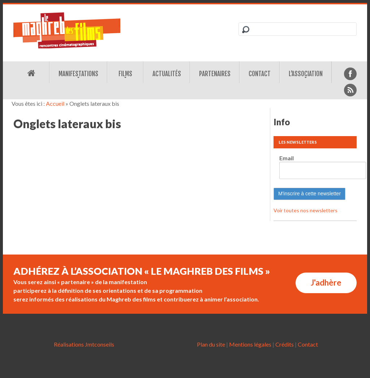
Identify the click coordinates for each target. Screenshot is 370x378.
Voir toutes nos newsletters (305, 210)
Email (286, 158)
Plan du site (211, 344)
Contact (260, 74)
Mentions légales (250, 344)
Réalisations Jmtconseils (84, 344)
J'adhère (326, 282)
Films (125, 74)
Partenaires (215, 74)
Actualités (166, 74)
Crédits (284, 344)
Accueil (55, 103)
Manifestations (78, 74)
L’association (306, 74)
